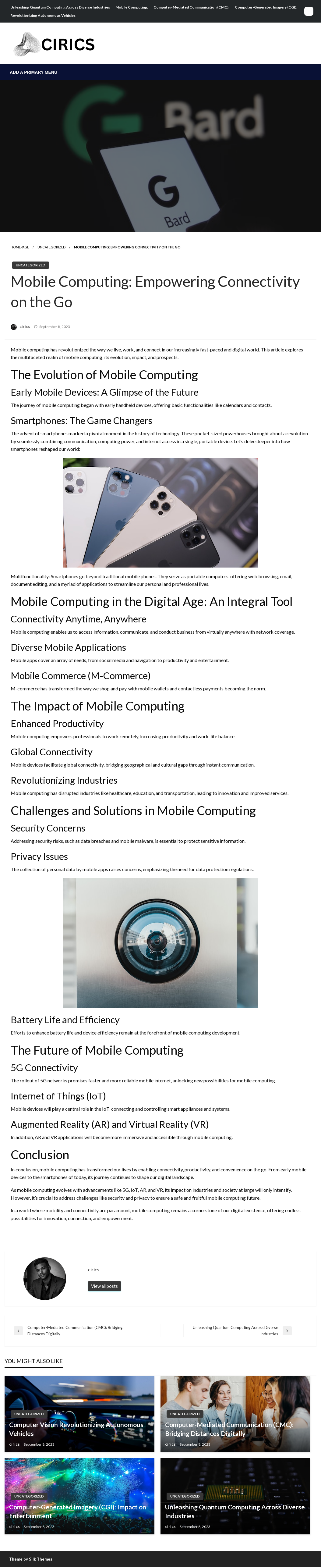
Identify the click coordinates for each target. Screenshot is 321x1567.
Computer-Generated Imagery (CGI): (266, 7)
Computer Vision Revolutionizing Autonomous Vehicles (76, 1429)
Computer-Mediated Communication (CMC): (191, 7)
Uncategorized (51, 247)
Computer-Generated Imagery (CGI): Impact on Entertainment (77, 1511)
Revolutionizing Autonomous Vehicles (43, 15)
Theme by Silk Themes (30, 1559)
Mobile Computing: (131, 7)
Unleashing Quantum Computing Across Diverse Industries (60, 7)
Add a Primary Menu (33, 72)
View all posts (104, 1286)
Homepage (20, 247)
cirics (25, 326)
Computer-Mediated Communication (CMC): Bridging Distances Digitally (229, 1429)
